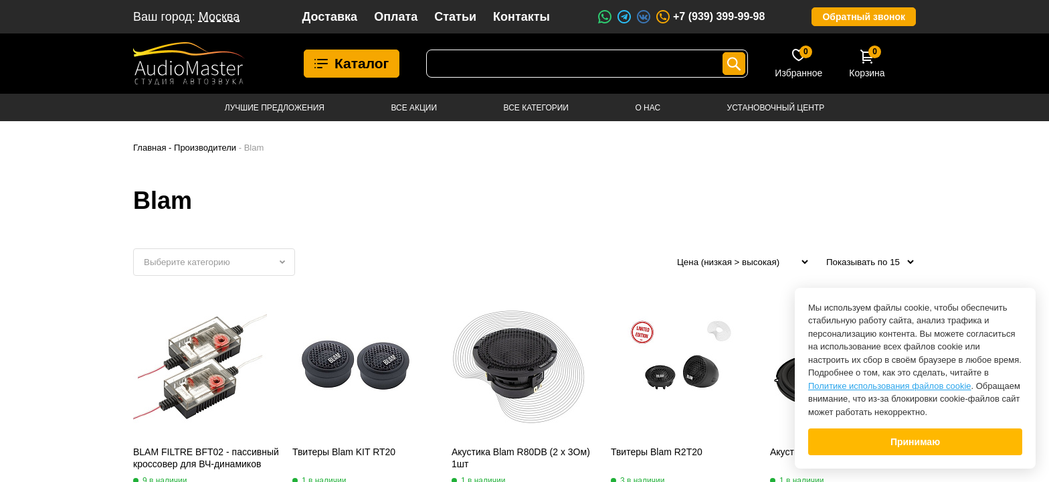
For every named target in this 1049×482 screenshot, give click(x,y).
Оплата (395, 16)
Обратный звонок (863, 16)
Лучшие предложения (274, 107)
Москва (219, 16)
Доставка (329, 16)
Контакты (521, 16)
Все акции (414, 107)
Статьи (455, 16)
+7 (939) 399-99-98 (710, 17)
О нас (647, 107)
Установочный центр (776, 107)
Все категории (536, 107)
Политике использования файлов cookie (889, 386)
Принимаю (915, 441)
